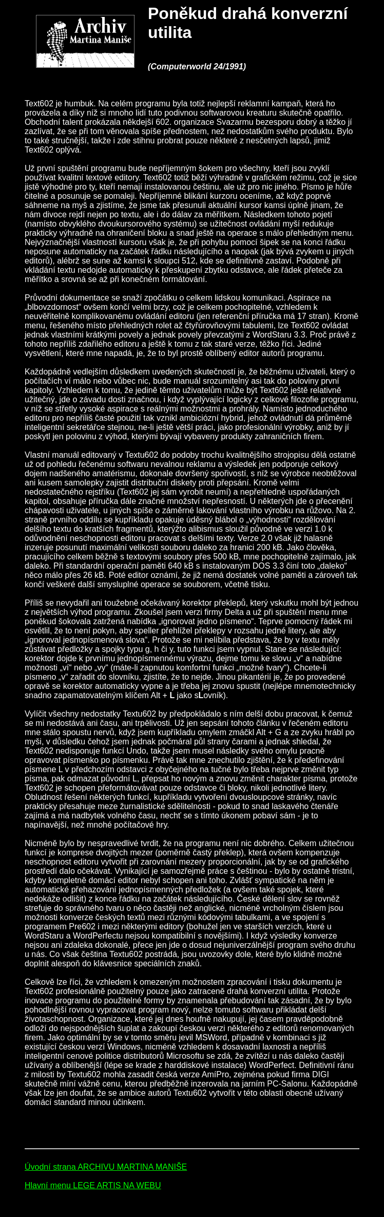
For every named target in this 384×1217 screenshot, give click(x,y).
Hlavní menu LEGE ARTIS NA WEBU (93, 1185)
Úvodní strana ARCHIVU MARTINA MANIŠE (106, 1167)
